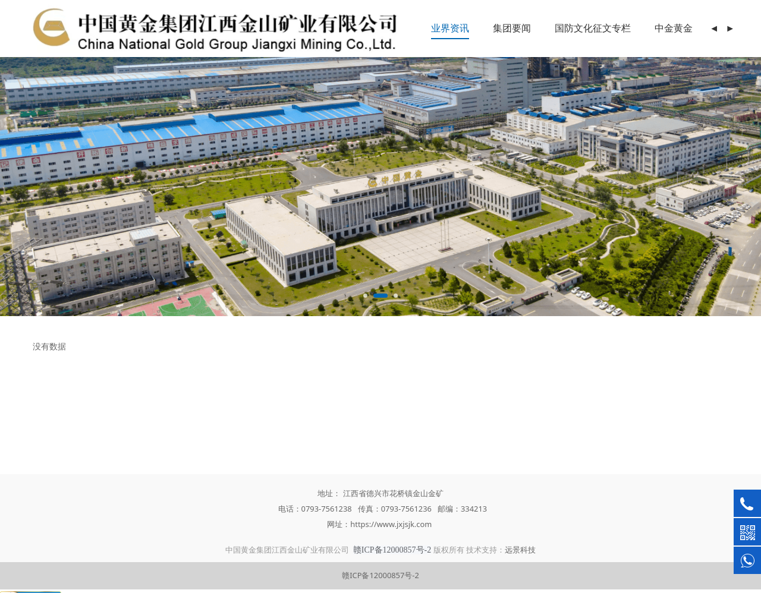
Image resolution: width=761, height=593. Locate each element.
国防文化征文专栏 (593, 27)
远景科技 (520, 549)
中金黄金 (674, 27)
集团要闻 (512, 27)
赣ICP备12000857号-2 (380, 575)
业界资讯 (450, 27)
